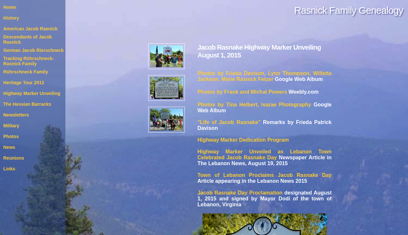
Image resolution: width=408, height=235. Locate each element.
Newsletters (16, 115)
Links (9, 168)
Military (11, 125)
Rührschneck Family (25, 71)
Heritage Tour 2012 (23, 82)
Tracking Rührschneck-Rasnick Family (28, 61)
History (11, 18)
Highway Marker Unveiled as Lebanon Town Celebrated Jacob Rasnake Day (265, 154)
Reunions (13, 158)
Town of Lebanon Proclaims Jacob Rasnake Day (265, 175)
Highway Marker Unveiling (31, 93)
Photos (11, 136)
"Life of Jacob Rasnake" (229, 122)
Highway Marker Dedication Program (243, 140)
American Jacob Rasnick (30, 28)
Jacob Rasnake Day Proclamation (240, 193)
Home (9, 7)
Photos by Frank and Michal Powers (242, 92)
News (9, 147)
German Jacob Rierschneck (33, 50)
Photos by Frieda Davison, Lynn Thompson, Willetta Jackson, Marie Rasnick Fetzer (265, 76)
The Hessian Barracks (27, 104)
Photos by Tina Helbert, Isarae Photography (254, 104)
